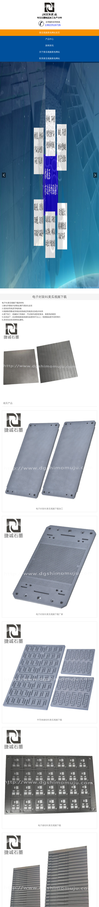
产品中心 (49, 39)
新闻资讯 (49, 45)
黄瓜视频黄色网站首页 (49, 32)
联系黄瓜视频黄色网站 (49, 58)
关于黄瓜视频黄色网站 (49, 52)
